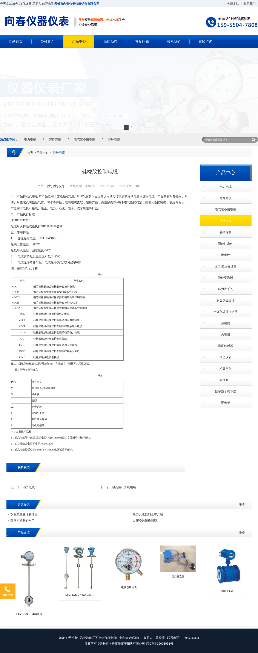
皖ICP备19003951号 (159, 643)
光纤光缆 (55, 139)
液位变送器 (224, 277)
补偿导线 (224, 232)
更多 (242, 504)
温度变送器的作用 (22, 520)
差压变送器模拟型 (145, 520)
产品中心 (79, 41)
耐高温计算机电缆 (124, 487)
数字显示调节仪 (224, 391)
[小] (61, 186)
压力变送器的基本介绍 (148, 514)
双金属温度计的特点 (23, 514)
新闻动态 (110, 41)
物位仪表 (224, 357)
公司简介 (47, 41)
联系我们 (250, 3)
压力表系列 (224, 289)
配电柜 (224, 402)
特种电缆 (114, 139)
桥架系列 (224, 368)
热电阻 (224, 334)
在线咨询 (205, 41)
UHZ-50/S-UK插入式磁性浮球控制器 (81, 594)
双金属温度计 (224, 300)
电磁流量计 (227, 591)
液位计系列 (224, 243)
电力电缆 (30, 139)
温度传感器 (224, 346)
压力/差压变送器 (223, 266)
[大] (49, 186)
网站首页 (16, 41)
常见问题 (142, 41)
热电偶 (224, 323)
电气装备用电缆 (84, 139)
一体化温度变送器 (224, 311)
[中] (55, 186)
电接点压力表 (129, 587)
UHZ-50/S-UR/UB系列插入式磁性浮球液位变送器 (32, 614)
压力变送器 (178, 576)
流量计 (224, 255)
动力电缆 (29, 487)
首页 (30, 152)
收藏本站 (233, 3)
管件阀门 (224, 380)
